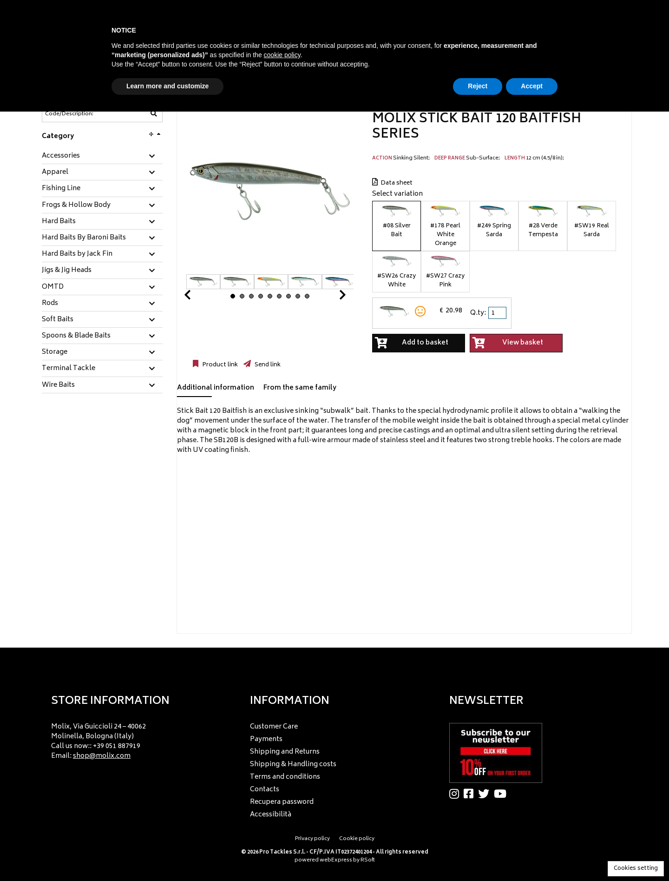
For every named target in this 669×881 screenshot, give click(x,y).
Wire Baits (58, 385)
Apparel (55, 172)
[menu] (135, 738)
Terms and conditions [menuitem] (285, 777)
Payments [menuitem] (266, 739)
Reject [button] (477, 86)
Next (331, 297)
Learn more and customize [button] (167, 86)
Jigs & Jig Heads (67, 270)
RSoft (368, 860)
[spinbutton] (498, 312)
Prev (198, 297)
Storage (54, 352)
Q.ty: (478, 313)
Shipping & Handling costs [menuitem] (293, 764)
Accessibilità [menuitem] (270, 815)
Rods (50, 303)
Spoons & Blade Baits (76, 336)
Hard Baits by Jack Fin (77, 254)
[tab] (102, 156)
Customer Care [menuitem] (274, 727)
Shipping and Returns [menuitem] (285, 752)
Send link (267, 365)
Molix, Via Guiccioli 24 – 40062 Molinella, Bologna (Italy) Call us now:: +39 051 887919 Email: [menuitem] (98, 741)
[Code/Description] (79, 113)
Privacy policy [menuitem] (312, 839)
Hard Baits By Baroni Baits (84, 238)
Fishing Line (61, 189)
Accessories (61, 156)
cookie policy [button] (282, 55)
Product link (219, 365)
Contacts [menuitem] (264, 789)
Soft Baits (57, 320)
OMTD (53, 287)
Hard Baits (59, 222)
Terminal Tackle (68, 368)
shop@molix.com (102, 756)
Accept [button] (532, 86)
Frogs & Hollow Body (76, 205)
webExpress (336, 860)
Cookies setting (636, 869)
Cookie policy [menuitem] (356, 839)
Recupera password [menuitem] (282, 802)
